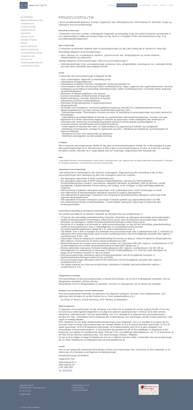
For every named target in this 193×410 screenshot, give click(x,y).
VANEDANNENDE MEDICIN (32, 63)
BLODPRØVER (27, 17)
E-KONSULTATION (28, 27)
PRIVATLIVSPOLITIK (29, 46)
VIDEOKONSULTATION (30, 66)
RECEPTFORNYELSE (29, 50)
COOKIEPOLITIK (27, 24)
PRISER (24, 43)
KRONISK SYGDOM (29, 40)
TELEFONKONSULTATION (31, 53)
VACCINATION (26, 59)
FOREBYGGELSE (28, 30)
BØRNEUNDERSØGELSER (32, 20)
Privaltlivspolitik (24, 394)
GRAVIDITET (26, 33)
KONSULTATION (27, 37)
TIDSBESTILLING (28, 56)
